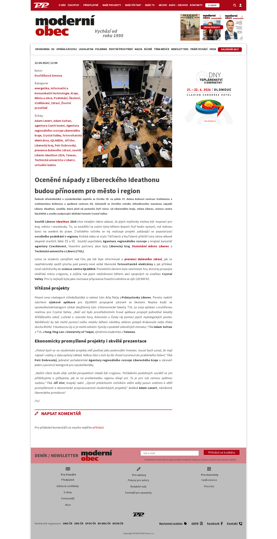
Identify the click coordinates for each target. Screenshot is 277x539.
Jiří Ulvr (69, 140)
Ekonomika (42, 49)
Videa (212, 49)
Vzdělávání (42, 103)
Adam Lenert (43, 121)
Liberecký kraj (44, 145)
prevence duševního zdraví (53, 150)
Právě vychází (199, 49)
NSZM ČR (118, 523)
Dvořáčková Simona (48, 75)
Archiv (163, 5)
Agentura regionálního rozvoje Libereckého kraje (57, 130)
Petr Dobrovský (65, 145)
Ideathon (62, 221)
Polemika (101, 49)
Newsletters (180, 49)
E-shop (68, 492)
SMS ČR (78, 523)
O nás (62, 5)
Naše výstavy (134, 5)
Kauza (138, 49)
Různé (148, 49)
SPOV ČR (90, 523)
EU (52, 49)
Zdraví (55, 103)
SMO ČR (67, 523)
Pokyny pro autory (138, 480)
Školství (74, 98)
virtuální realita (45, 165)
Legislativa (86, 49)
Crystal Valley (52, 135)
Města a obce (43, 98)
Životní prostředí (121, 49)
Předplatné (92, 5)
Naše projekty (113, 5)
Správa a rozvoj (66, 49)
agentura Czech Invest (50, 125)
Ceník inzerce (209, 480)
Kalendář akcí (230, 49)
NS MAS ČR (104, 523)
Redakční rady (138, 486)
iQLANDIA (56, 140)
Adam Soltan (62, 121)
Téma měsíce (161, 49)
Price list (209, 486)
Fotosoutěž (67, 498)
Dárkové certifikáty (68, 486)
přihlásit (98, 427)
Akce (68, 504)
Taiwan (71, 155)
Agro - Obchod (178, 5)
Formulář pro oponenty (138, 492)
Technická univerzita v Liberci (55, 160)
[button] (221, 452)
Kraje (74, 93)
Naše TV (151, 5)
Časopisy (74, 5)
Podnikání (61, 98)
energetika (42, 88)
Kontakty (196, 5)
